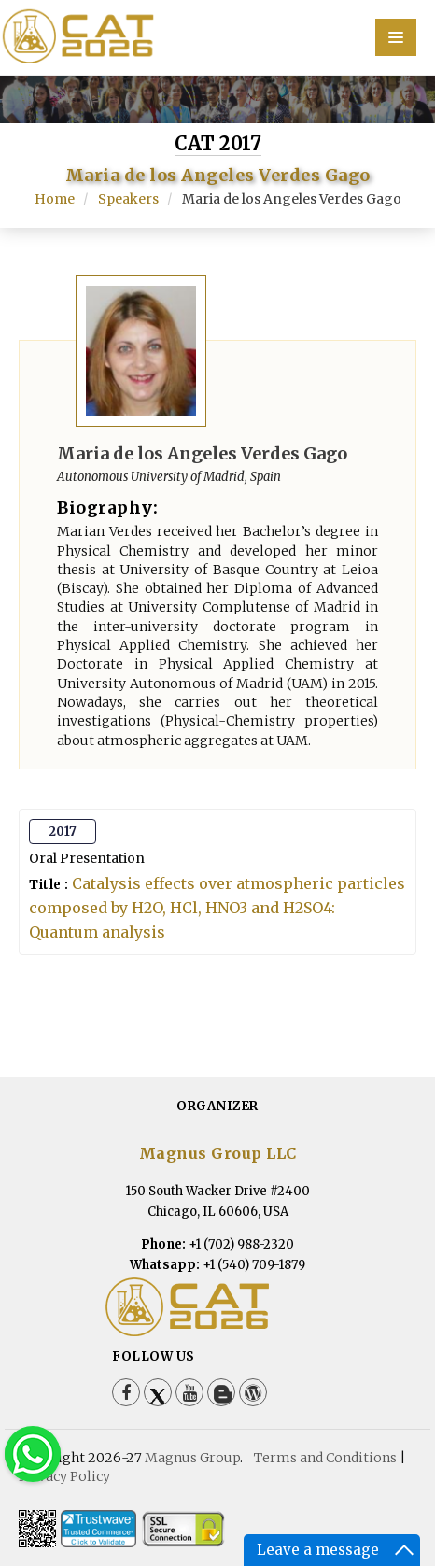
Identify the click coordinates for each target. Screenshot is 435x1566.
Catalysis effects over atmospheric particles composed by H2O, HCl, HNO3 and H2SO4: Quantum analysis (217, 907)
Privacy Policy (64, 1476)
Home (55, 198)
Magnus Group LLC (218, 1153)
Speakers (128, 198)
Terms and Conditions (325, 1457)
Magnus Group (192, 1457)
